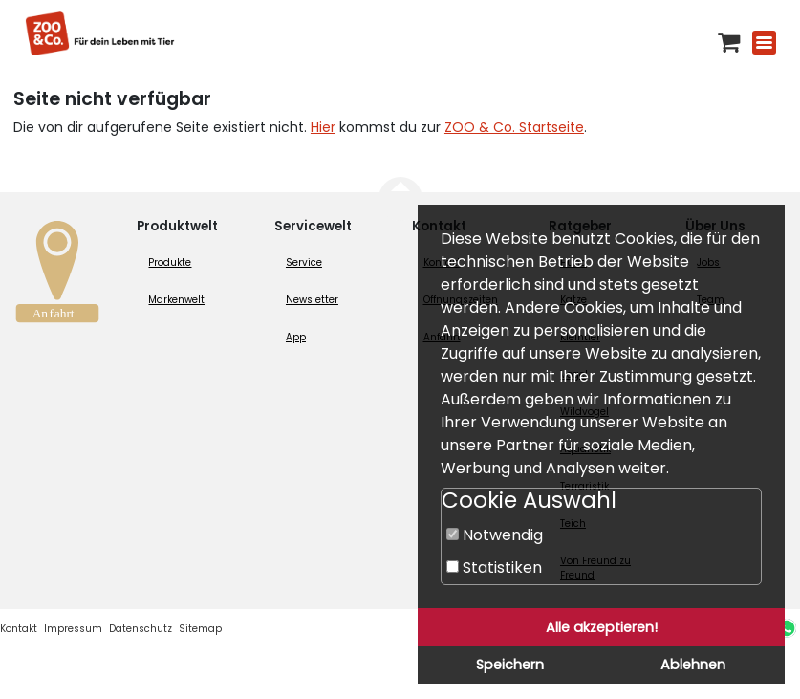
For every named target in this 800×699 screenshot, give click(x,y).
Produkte (169, 262)
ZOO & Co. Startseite (514, 127)
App (296, 337)
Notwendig (494, 535)
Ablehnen (692, 664)
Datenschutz (140, 629)
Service (304, 262)
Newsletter (312, 300)
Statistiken (494, 568)
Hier (323, 127)
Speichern (510, 664)
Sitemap (200, 629)
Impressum (73, 629)
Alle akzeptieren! (602, 627)
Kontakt (18, 629)
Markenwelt (176, 300)
